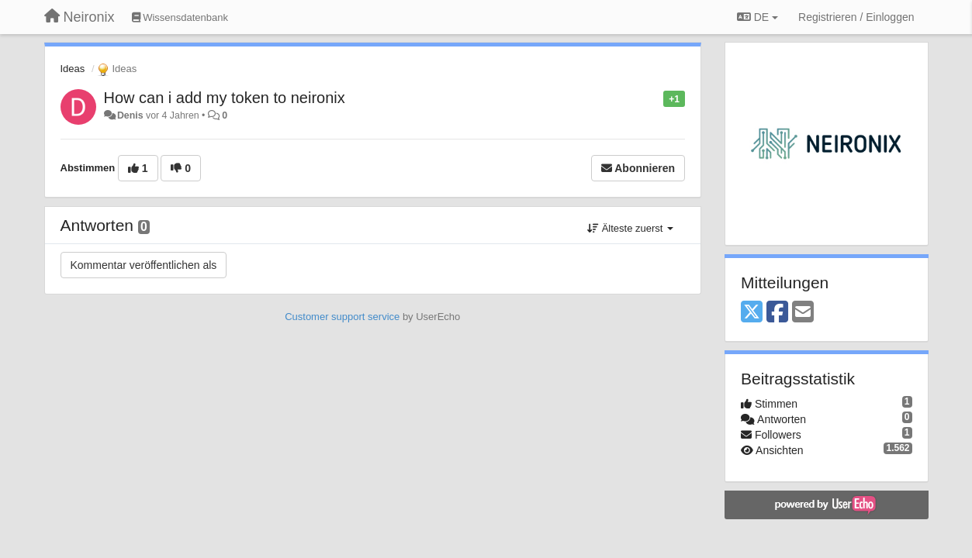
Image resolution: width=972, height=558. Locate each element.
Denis (130, 115)
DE (757, 17)
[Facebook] (777, 312)
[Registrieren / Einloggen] (856, 17)
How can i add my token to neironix (224, 97)
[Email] (803, 312)
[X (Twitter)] (752, 312)
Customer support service (342, 316)
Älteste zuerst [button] (630, 228)
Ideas (73, 68)
